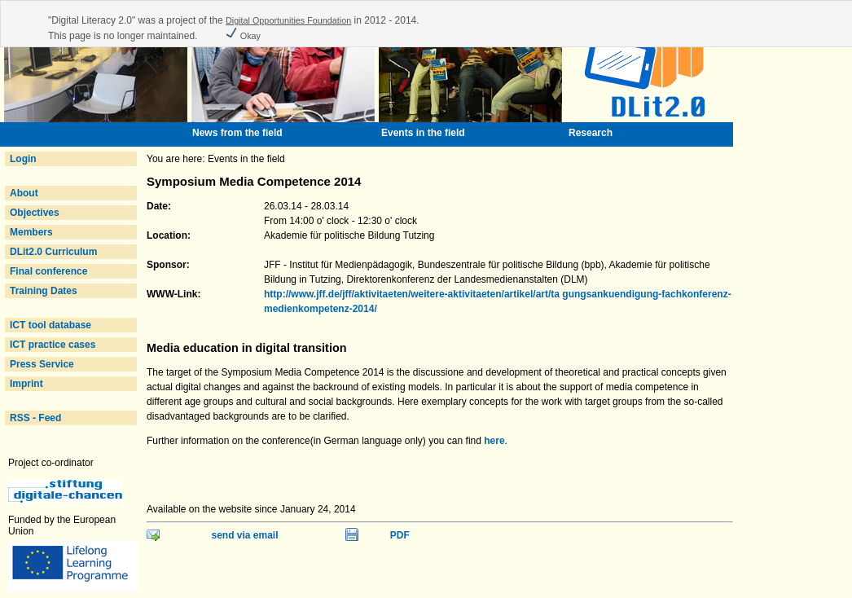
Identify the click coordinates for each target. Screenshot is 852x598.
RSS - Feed (35, 418)
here (494, 440)
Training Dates (43, 291)
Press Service (42, 364)
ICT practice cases (52, 344)
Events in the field (423, 133)
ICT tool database (50, 325)
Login (23, 159)
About (24, 193)
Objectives (34, 212)
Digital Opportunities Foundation (288, 20)
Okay (243, 36)
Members (31, 232)
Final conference (48, 271)
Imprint (26, 383)
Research (591, 133)
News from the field (237, 133)
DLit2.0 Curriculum (53, 251)
